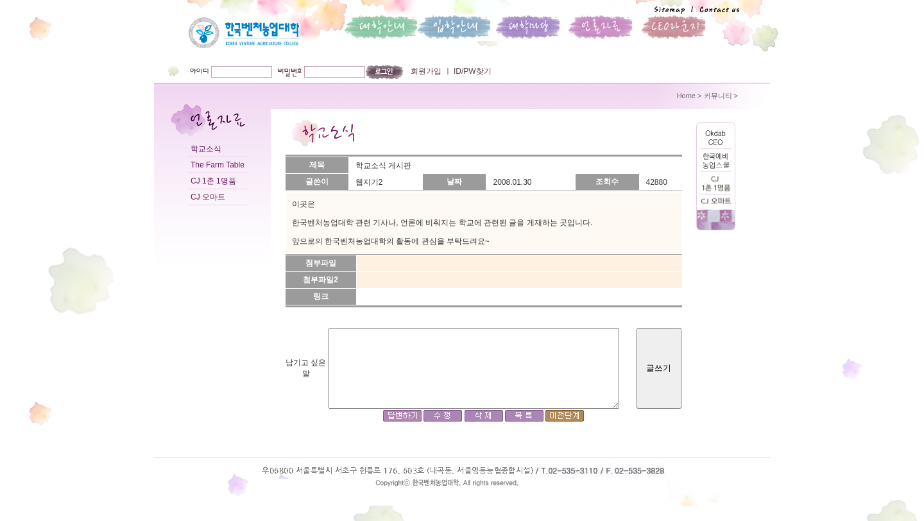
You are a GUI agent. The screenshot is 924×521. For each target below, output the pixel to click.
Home (686, 95)
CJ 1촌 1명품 (213, 180)
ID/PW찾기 (472, 71)
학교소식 (206, 148)
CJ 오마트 (208, 196)
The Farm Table (217, 164)
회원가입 (426, 71)
